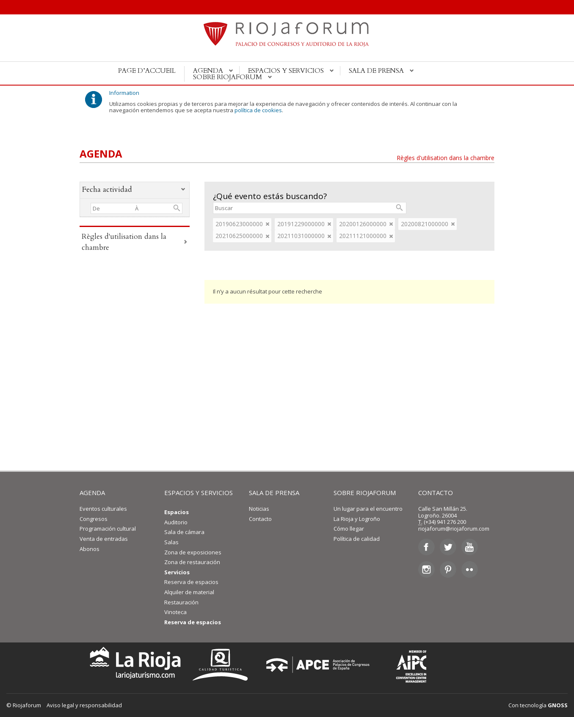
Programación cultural (108, 528)
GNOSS (558, 705)
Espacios (176, 512)
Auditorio (176, 522)
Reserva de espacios (191, 582)
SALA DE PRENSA (274, 492)
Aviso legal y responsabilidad (84, 705)
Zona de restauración (192, 562)
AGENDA (92, 492)
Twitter (448, 547)
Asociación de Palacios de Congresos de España (320, 665)
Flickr (469, 569)
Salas (171, 542)
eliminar (267, 224)
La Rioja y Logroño (357, 519)
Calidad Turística (223, 665)
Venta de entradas (104, 539)
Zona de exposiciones (192, 552)
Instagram (426, 569)
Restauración (181, 602)
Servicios (177, 572)
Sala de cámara (184, 532)
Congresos (94, 519)
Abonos (89, 549)
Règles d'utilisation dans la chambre (445, 158)
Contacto (260, 519)
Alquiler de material (189, 592)
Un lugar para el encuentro (368, 508)
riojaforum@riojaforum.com (453, 528)
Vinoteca (175, 612)
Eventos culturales (103, 508)
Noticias (259, 508)
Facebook (426, 547)
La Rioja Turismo (133, 665)
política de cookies (258, 110)
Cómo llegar (349, 528)
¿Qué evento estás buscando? (270, 196)
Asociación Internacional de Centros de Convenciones (405, 665)
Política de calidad (357, 539)
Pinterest (448, 569)
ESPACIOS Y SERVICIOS (198, 492)
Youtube (469, 547)
